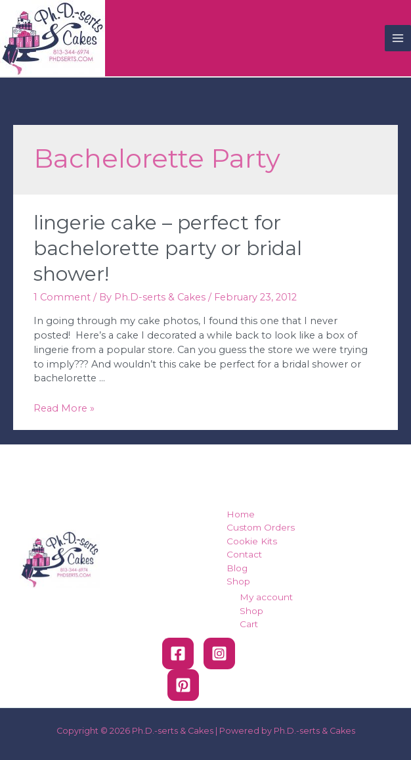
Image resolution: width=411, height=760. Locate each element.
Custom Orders (261, 527)
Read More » (64, 408)
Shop (238, 581)
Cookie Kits (252, 541)
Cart (249, 624)
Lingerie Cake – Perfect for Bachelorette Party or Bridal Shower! (167, 248)
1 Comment (62, 297)
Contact (244, 554)
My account (266, 597)
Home (241, 514)
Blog (237, 568)
